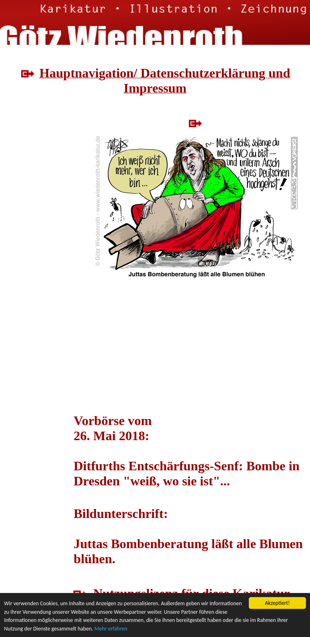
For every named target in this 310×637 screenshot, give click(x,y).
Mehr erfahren (110, 628)
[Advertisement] (36, 195)
